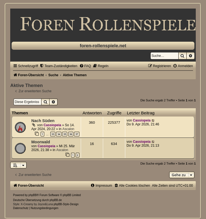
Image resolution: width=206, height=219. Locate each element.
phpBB (32, 195)
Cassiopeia (52, 125)
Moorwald (40, 142)
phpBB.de (56, 200)
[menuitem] (58, 66)
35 (64, 134)
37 (76, 134)
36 (70, 134)
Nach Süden (42, 120)
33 (52, 134)
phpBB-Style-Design (66, 204)
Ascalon (68, 129)
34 (58, 134)
